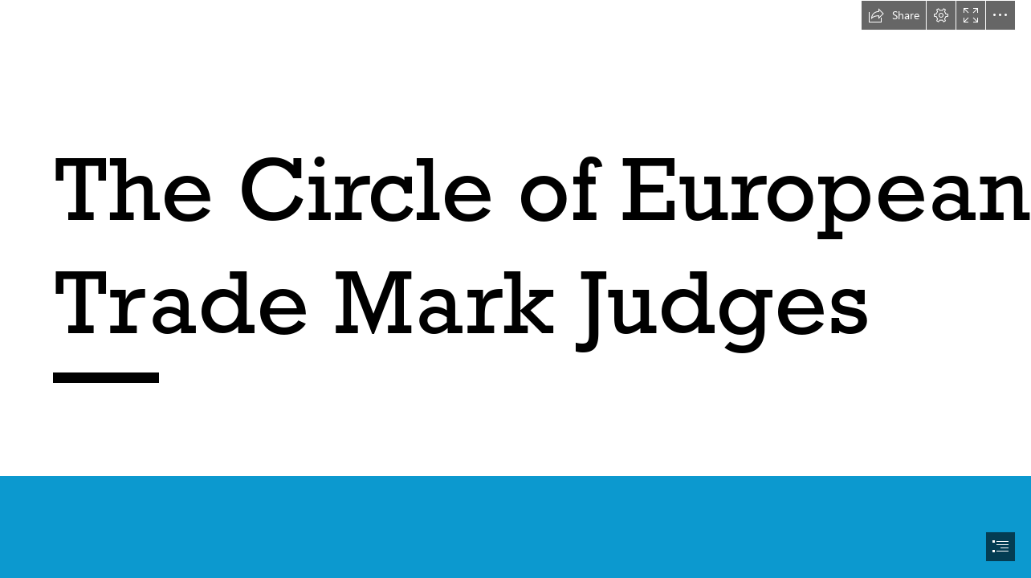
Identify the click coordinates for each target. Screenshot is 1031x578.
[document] (515, 289)
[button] (894, 15)
